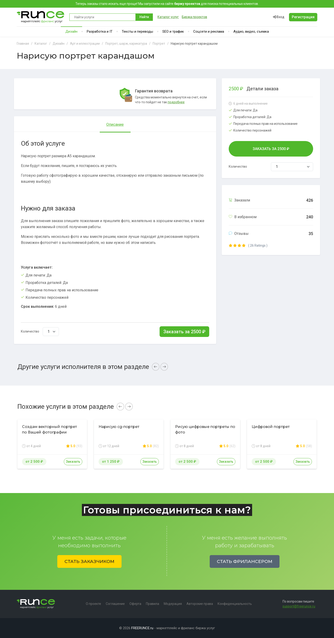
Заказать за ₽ (184, 331)
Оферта (135, 604)
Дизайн (71, 31)
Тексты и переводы (137, 31)
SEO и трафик (173, 31)
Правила (152, 604)
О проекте (93, 604)
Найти (144, 17)
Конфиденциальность (235, 604)
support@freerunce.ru (299, 606)
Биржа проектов (194, 17)
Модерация (173, 604)
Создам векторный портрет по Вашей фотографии (49, 429)
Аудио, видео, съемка (251, 31)
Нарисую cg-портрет (119, 426)
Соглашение (115, 604)
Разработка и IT (99, 31)
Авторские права (199, 604)
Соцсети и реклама (208, 31)
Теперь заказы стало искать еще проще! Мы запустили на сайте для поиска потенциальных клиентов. (167, 4)
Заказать (73, 461)
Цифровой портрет (271, 426)
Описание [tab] (115, 124)
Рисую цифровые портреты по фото (205, 429)
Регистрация (303, 17)
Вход (278, 17)
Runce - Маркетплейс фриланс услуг (41, 17)
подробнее (176, 102)
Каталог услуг (168, 17)
